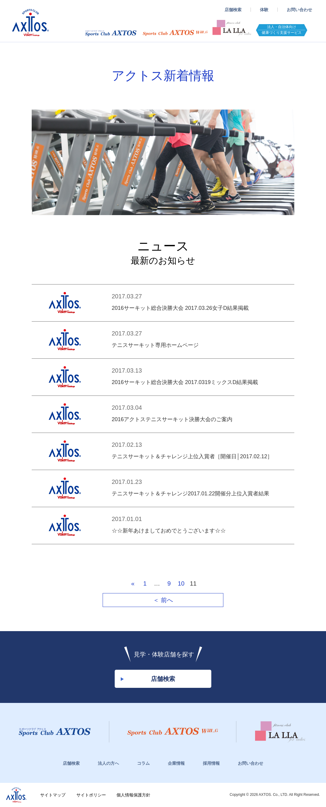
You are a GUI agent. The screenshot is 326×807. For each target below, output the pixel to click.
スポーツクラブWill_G (175, 33)
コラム (143, 763)
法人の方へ (108, 763)
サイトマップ (53, 795)
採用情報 (211, 763)
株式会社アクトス (16, 794)
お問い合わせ (299, 10)
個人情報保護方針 (133, 795)
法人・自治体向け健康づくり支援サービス (282, 30)
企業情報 (176, 763)
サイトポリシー (91, 795)
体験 (264, 10)
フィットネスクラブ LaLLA (232, 28)
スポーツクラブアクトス (30, 22)
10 (181, 583)
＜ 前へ (163, 600)
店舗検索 (233, 10)
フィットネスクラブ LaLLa (280, 731)
